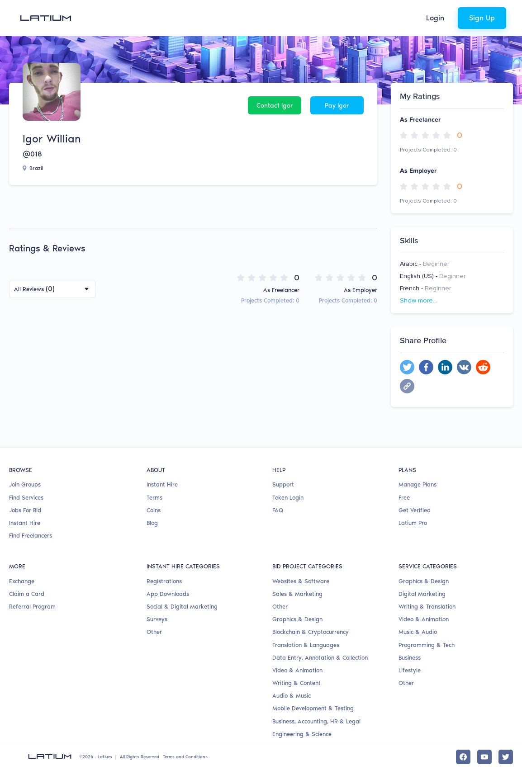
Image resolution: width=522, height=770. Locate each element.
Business (410, 657)
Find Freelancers (30, 535)
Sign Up (482, 18)
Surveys (157, 619)
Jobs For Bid (25, 510)
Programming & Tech (427, 645)
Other (154, 631)
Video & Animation (297, 670)
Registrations (164, 581)
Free (404, 497)
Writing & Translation (427, 606)
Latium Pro (413, 523)
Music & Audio (418, 631)
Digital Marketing (422, 593)
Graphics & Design (297, 619)
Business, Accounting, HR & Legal (316, 721)
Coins (154, 510)
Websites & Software (300, 581)
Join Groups (25, 484)
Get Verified (415, 510)
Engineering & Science (302, 734)
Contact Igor (274, 105)
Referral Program (32, 606)
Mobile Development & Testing (313, 708)
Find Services (26, 497)
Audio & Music (291, 695)
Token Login (288, 497)
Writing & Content (296, 683)
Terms (154, 497)
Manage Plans (418, 484)
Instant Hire (24, 523)
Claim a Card (26, 593)
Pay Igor (337, 105)
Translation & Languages (305, 645)
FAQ (277, 510)
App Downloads (168, 593)
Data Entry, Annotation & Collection (320, 657)
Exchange (21, 581)
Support (283, 484)
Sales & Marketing (297, 593)
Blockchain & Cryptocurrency (310, 631)
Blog (152, 523)
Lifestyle (410, 670)
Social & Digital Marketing (182, 606)
